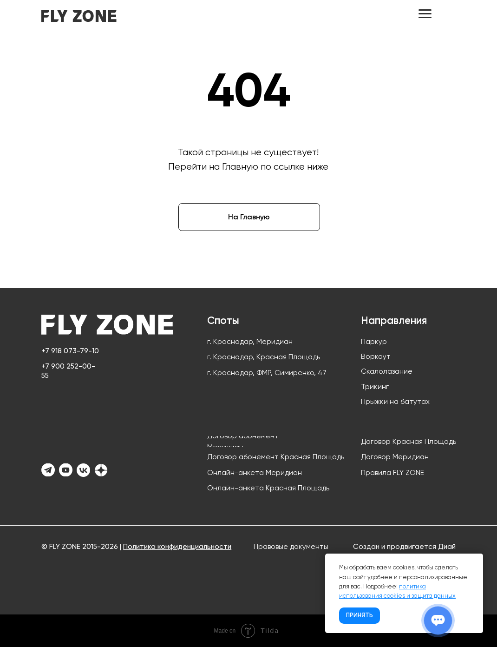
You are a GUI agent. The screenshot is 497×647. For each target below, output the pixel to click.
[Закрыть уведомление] (476, 560)
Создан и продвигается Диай (404, 546)
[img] (79, 16)
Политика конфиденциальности (177, 546)
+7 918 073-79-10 (70, 350)
